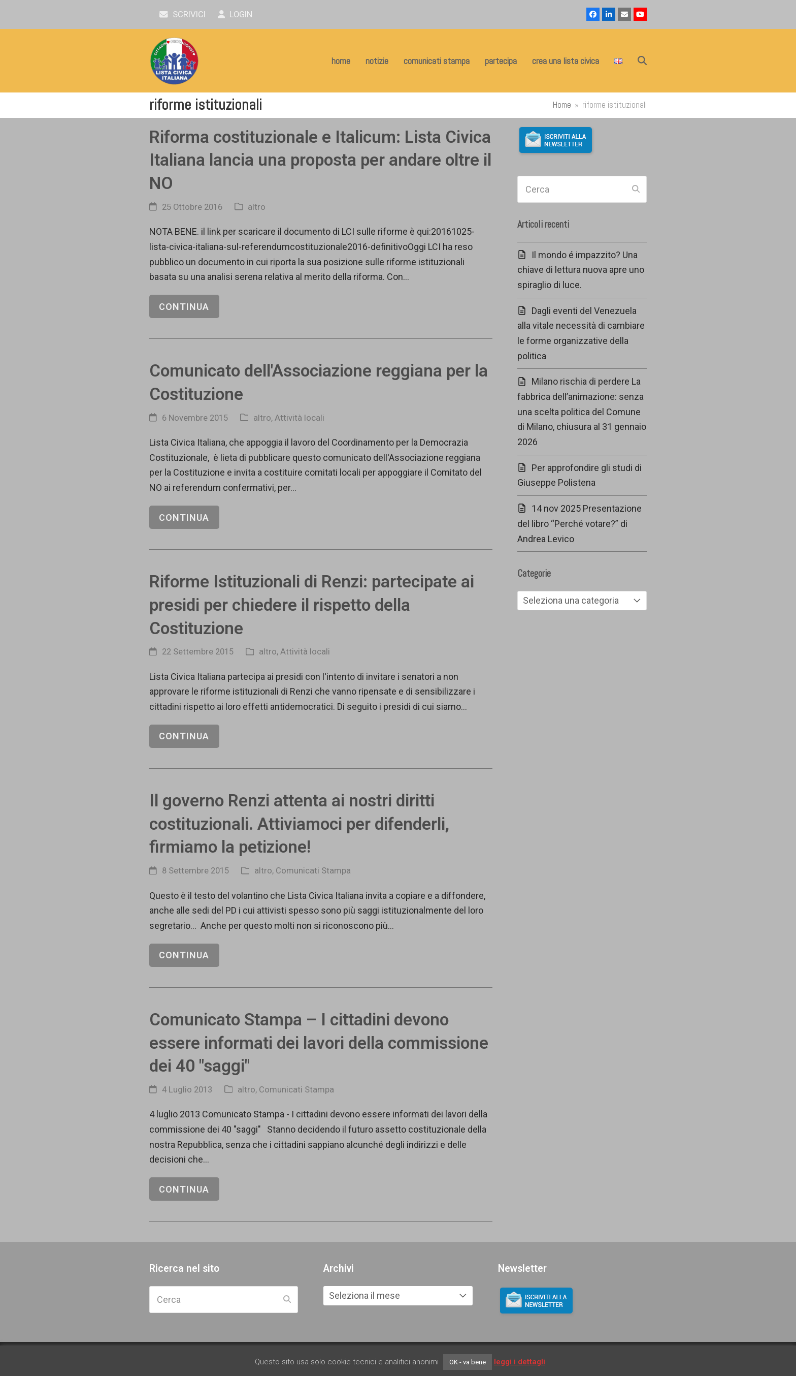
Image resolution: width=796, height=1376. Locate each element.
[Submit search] (636, 189)
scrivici (182, 14)
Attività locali (299, 418)
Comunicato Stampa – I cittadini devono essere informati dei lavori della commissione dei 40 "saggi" (318, 1043)
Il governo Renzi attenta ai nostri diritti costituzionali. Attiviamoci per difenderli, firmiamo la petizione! (299, 824)
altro (257, 207)
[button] (642, 61)
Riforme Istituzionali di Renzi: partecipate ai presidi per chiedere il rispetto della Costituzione (311, 605)
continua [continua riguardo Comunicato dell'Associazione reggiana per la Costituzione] (184, 517)
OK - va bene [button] (467, 1362)
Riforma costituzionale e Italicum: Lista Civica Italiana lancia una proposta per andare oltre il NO (320, 160)
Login (235, 14)
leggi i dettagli (519, 1361)
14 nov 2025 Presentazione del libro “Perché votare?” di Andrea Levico (579, 523)
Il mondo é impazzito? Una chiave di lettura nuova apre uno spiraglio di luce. (580, 269)
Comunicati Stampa (313, 870)
